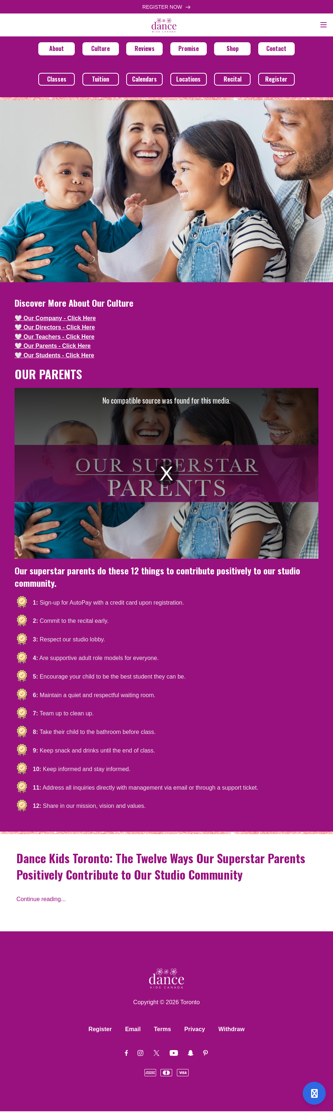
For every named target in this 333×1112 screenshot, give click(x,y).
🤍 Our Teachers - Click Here (54, 337)
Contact (276, 49)
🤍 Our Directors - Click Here (55, 328)
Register (276, 79)
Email (133, 1030)
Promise (188, 49)
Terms (162, 1030)
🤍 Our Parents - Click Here (53, 347)
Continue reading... (41, 900)
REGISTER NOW (166, 7)
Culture (100, 49)
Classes (56, 79)
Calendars (144, 79)
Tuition (100, 79)
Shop (232, 49)
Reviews (145, 49)
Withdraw (231, 1030)
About (56, 49)
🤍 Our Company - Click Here (55, 319)
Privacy (194, 1030)
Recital (232, 79)
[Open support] (314, 1093)
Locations (188, 79)
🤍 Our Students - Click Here (54, 356)
